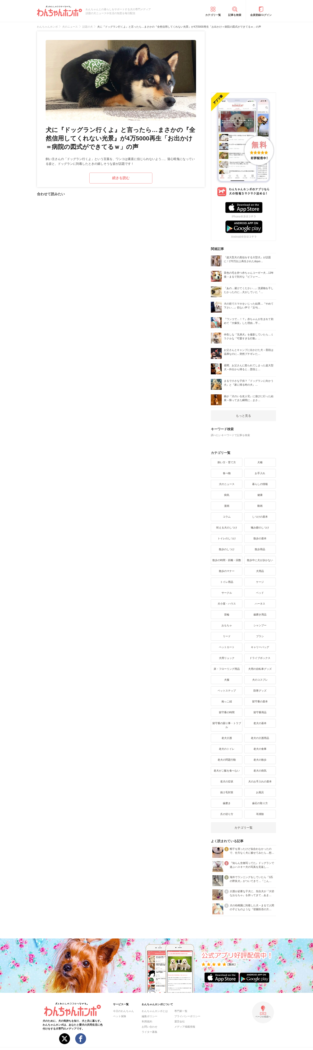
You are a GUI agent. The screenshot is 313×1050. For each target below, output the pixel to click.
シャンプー (259, 625)
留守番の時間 (227, 712)
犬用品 (260, 571)
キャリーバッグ (260, 647)
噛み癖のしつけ (260, 527)
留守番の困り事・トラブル (226, 725)
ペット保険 (119, 1016)
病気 (226, 495)
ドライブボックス (260, 658)
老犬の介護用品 (260, 738)
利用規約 (147, 1021)
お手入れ (260, 473)
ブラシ (260, 636)
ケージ (260, 581)
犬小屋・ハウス (227, 603)
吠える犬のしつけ (226, 527)
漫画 (226, 505)
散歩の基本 (259, 538)
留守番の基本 (260, 701)
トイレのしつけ (227, 538)
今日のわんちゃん (123, 1011)
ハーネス (260, 603)
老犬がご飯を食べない (227, 770)
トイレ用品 (226, 581)
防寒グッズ (259, 690)
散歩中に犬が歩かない (260, 560)
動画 (260, 505)
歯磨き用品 (259, 614)
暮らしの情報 (260, 484)
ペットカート (227, 647)
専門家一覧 (180, 1011)
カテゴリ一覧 (213, 15)
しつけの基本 (260, 516)
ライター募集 (149, 1031)
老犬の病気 (259, 770)
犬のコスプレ (260, 679)
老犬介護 (226, 738)
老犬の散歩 (259, 759)
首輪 (226, 614)
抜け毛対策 (226, 792)
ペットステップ (227, 690)
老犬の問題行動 (227, 759)
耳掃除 (260, 814)
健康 (260, 495)
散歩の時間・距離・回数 (226, 560)
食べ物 (227, 473)
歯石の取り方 (260, 803)
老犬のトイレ (227, 748)
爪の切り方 (226, 814)
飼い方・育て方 (227, 462)
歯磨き (227, 803)
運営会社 (179, 1021)
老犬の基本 (259, 723)
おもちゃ (226, 625)
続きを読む (121, 178)
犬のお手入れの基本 (260, 781)
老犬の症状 (226, 781)
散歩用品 (260, 549)
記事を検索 (234, 15)
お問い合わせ (149, 1026)
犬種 (260, 462)
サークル (226, 592)
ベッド (260, 592)
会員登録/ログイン (261, 15)
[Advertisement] (243, 58)
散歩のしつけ (227, 549)
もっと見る (243, 415)
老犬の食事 (259, 748)
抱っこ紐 (226, 701)
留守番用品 (259, 712)
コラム (227, 516)
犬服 (226, 679)
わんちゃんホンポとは (155, 1011)
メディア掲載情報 (184, 1026)
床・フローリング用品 (227, 668)
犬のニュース (227, 484)
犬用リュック (227, 658)
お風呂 (260, 792)
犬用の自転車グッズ (260, 668)
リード (227, 636)
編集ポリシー (149, 1016)
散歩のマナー (227, 571)
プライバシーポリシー (187, 1016)
